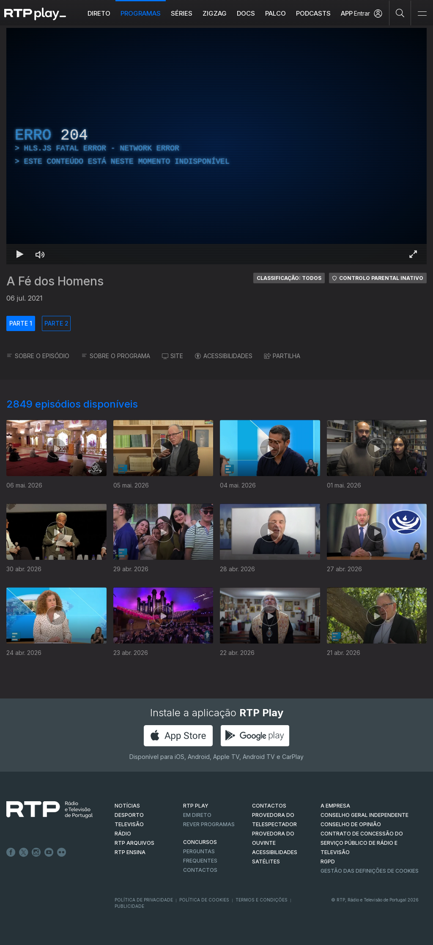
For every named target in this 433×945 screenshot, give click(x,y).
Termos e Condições (262, 899)
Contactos (200, 870)
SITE (172, 355)
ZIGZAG (215, 13)
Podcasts (313, 13)
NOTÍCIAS (127, 806)
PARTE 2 (56, 323)
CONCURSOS (200, 842)
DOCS (246, 13)
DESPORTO (129, 815)
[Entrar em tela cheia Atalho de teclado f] (413, 254)
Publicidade (129, 906)
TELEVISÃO (129, 824)
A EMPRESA (335, 806)
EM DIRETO (197, 815)
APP (347, 13)
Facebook (11, 852)
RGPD (328, 861)
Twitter (23, 852)
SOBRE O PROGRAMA (115, 355)
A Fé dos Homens (55, 281)
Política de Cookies (204, 899)
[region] (216, 146)
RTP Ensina (130, 852)
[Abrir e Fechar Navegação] (422, 13)
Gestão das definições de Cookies (370, 871)
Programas (141, 13)
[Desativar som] (40, 254)
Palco (275, 13)
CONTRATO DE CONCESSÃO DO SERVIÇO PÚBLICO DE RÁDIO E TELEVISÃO (362, 842)
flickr (61, 852)
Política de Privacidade (144, 899)
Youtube (49, 852)
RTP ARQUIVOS (134, 843)
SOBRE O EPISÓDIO (37, 355)
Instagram (36, 852)
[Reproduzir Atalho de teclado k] (20, 254)
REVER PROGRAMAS (209, 824)
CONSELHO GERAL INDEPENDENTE (364, 815)
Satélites (266, 861)
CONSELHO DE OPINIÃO (351, 824)
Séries (181, 13)
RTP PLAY (195, 806)
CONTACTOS (269, 806)
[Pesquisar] (400, 12)
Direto (99, 13)
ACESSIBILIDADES (223, 355)
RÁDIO (123, 833)
